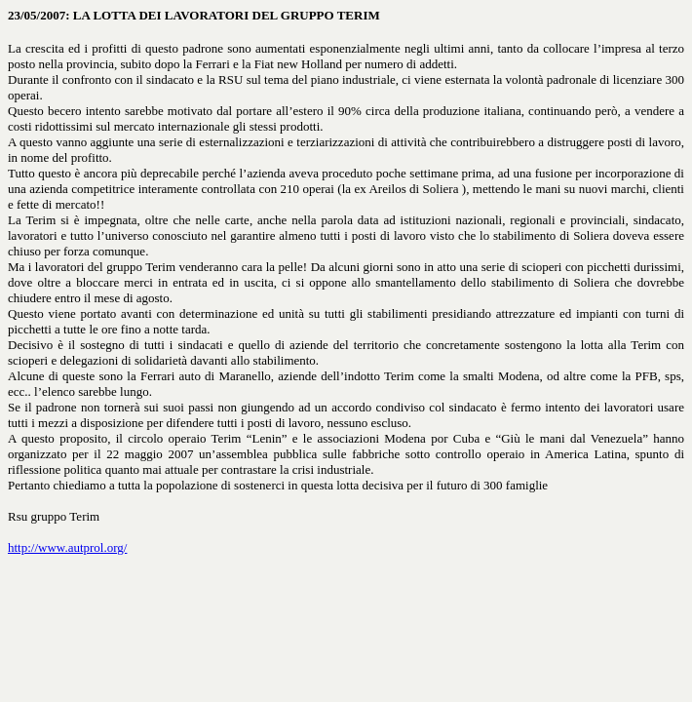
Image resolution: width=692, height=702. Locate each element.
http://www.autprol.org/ (67, 547)
